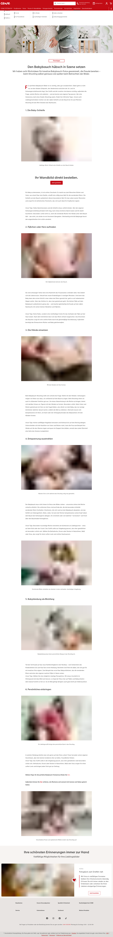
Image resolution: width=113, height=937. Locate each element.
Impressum (52, 935)
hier (41, 782)
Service (18, 913)
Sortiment (61, 913)
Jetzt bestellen (94, 894)
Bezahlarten (19, 905)
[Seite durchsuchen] (64, 3)
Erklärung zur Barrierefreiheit (64, 935)
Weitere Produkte (84, 913)
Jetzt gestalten (56, 183)
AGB (107, 933)
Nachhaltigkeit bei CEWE (86, 905)
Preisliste (74, 933)
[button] (107, 3)
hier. (68, 775)
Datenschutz (44, 935)
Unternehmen (40, 913)
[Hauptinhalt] (56, 457)
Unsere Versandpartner (43, 905)
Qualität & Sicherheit (64, 905)
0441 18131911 (67, 927)
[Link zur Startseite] (18, 3)
